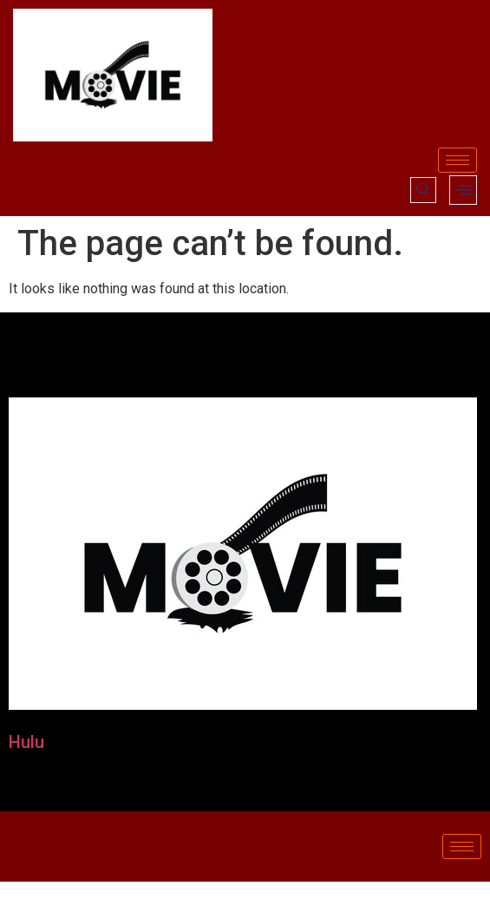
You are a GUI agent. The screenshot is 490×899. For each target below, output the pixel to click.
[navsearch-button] (423, 190)
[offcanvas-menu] (463, 190)
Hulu (26, 742)
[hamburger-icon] (457, 160)
